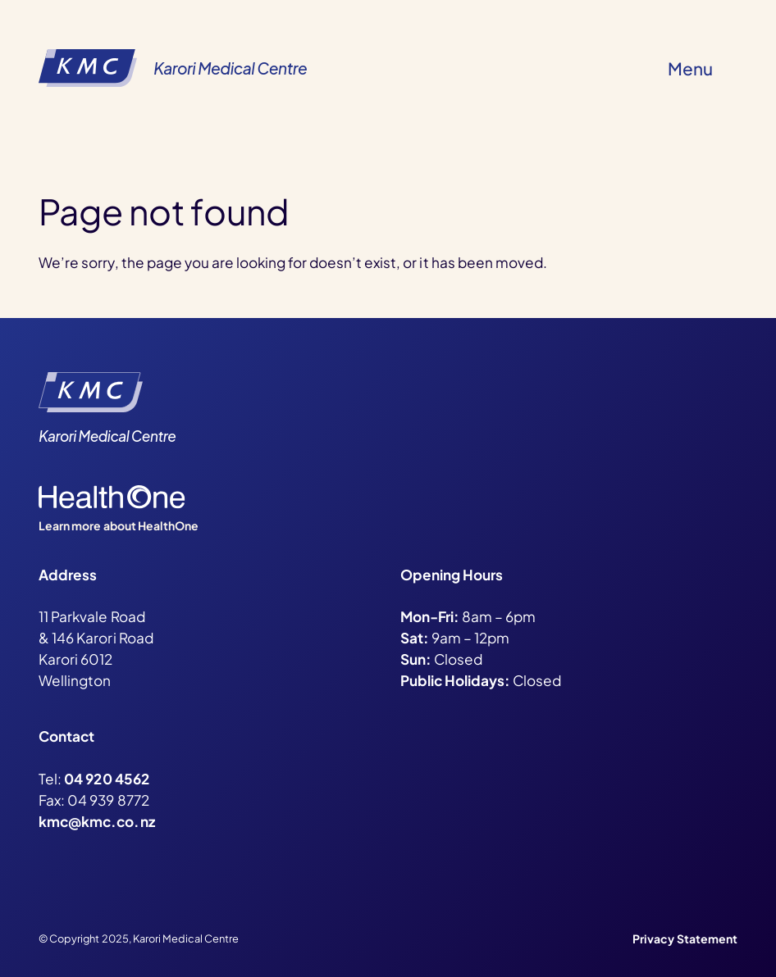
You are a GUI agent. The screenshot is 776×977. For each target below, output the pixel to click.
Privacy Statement (684, 938)
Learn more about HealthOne (119, 525)
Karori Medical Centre (230, 68)
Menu (690, 68)
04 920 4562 (106, 779)
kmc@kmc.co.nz (96, 821)
